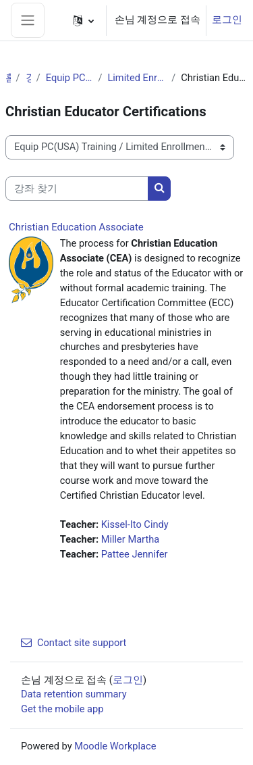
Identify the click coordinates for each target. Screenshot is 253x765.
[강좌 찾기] (76, 188)
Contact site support (73, 643)
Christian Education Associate (76, 227)
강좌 (28, 78)
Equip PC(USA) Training (69, 78)
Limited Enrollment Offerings (136, 78)
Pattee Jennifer (134, 554)
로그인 (227, 20)
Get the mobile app (62, 709)
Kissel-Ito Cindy (135, 524)
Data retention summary (74, 694)
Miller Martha (130, 539)
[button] (83, 20)
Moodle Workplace (115, 746)
